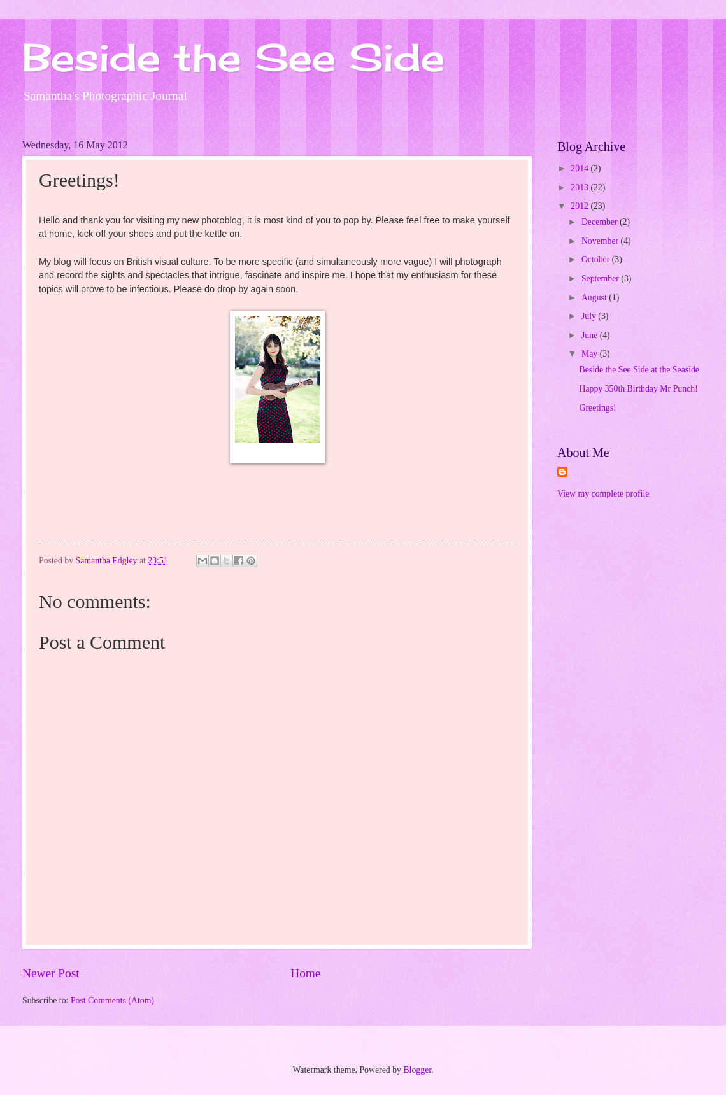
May (590, 353)
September (601, 278)
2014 (580, 168)
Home (305, 973)
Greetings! (597, 408)
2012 (580, 206)
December (600, 222)
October (596, 259)
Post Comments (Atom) (112, 1000)
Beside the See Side (233, 57)
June (590, 335)
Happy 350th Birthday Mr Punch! (638, 388)
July (589, 316)
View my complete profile (603, 493)
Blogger (417, 1070)
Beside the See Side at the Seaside (639, 369)
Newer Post (51, 973)
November (601, 241)
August (595, 297)
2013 (580, 187)
